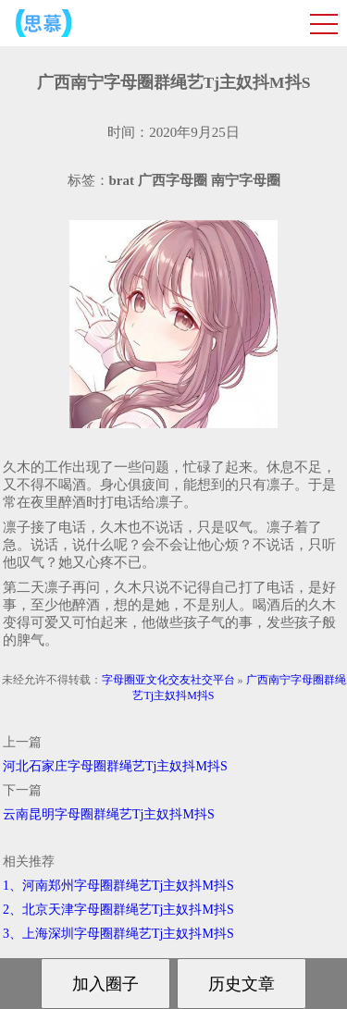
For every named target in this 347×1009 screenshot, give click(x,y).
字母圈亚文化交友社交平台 (168, 679)
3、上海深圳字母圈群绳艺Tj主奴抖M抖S (118, 934)
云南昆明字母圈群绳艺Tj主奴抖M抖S (109, 814)
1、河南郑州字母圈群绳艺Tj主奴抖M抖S (118, 885)
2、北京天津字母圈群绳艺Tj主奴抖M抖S (118, 910)
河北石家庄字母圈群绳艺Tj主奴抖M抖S (115, 766)
